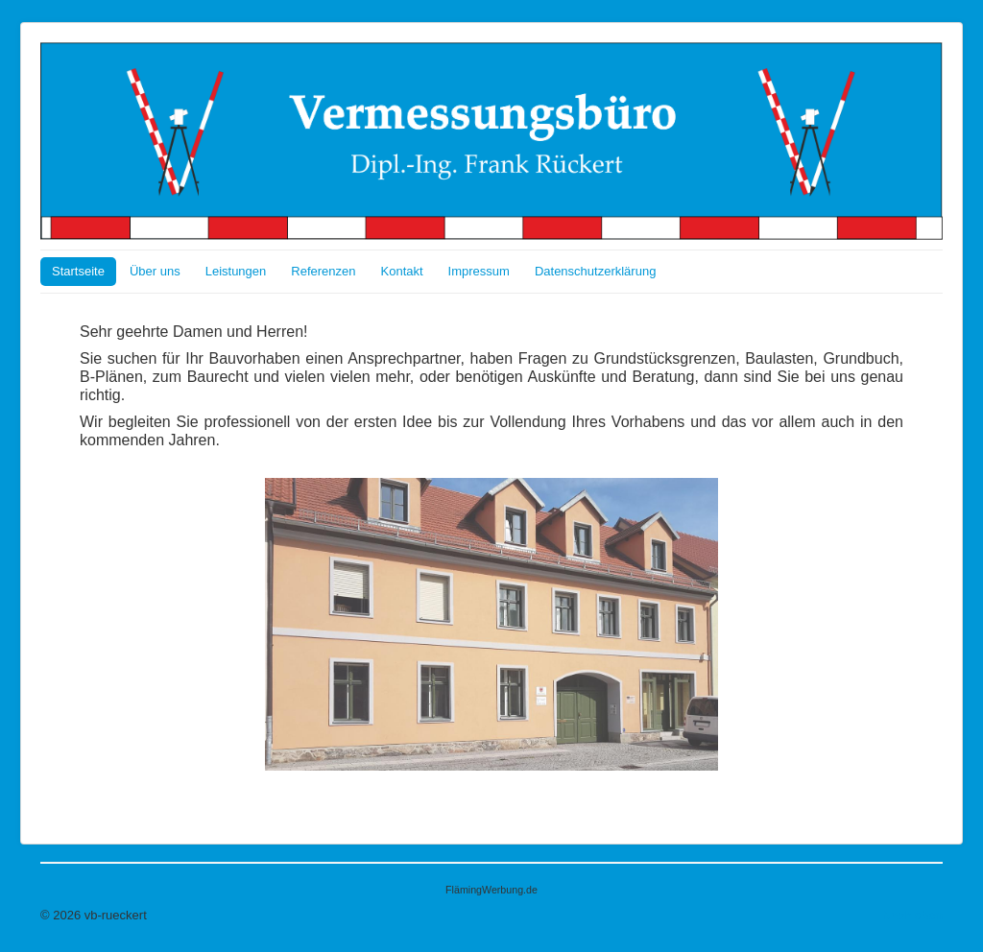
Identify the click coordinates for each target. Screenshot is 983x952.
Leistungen (236, 271)
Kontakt (402, 271)
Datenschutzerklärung (595, 271)
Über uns (155, 271)
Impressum (479, 271)
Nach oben (912, 915)
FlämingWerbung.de (491, 889)
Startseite (78, 271)
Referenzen (323, 271)
